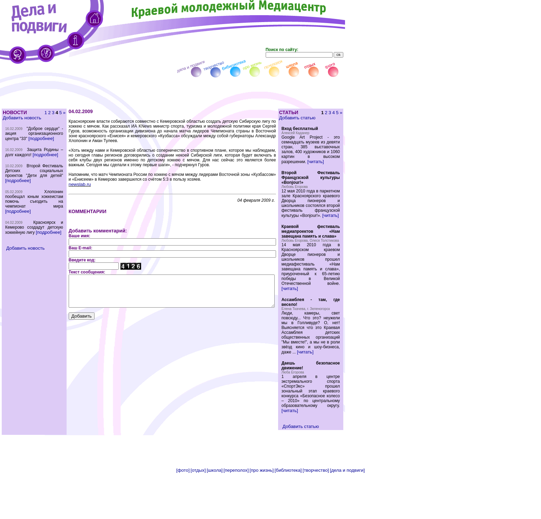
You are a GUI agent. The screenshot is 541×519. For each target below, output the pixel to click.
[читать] (327, 166)
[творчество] (316, 516)
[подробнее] (17, 148)
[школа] (215, 516)
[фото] (183, 516)
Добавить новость (21, 117)
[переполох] (236, 516)
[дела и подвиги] (347, 516)
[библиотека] (288, 516)
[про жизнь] (261, 516)
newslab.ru (68, 179)
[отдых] (198, 516)
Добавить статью (309, 117)
